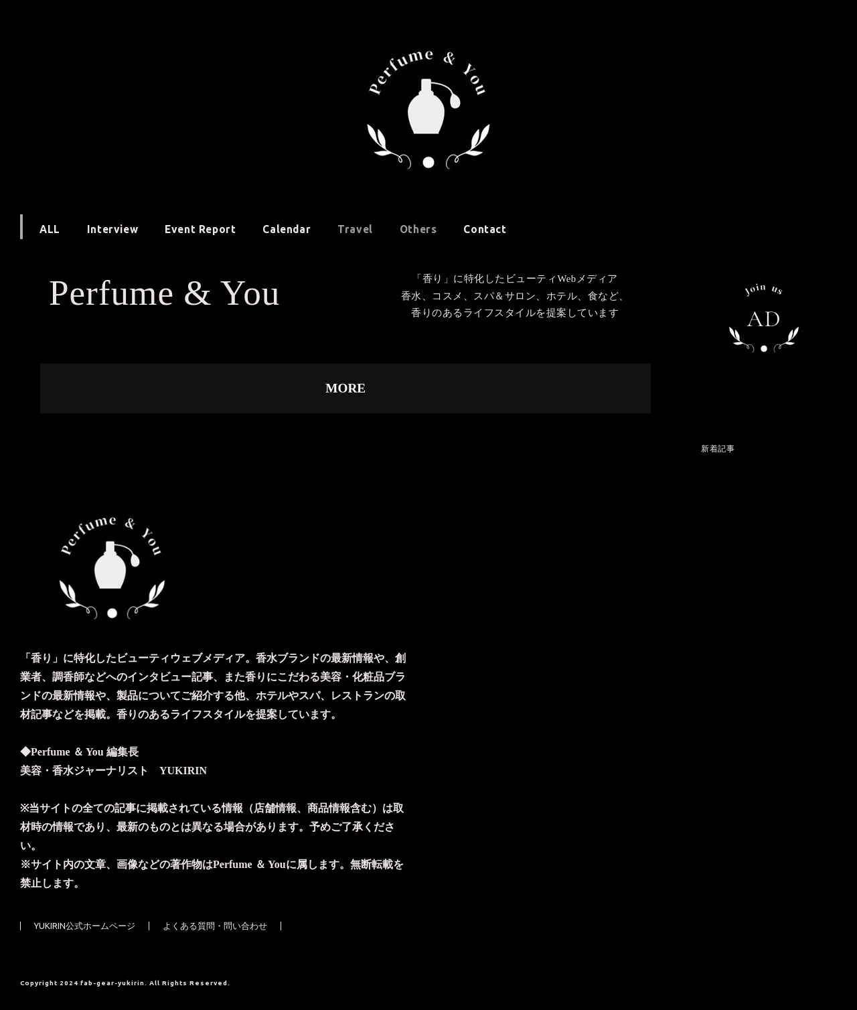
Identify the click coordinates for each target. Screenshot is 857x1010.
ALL (50, 229)
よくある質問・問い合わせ (215, 926)
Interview (112, 229)
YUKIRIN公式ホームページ (84, 926)
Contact (484, 229)
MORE (345, 388)
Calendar (286, 229)
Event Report (200, 229)
